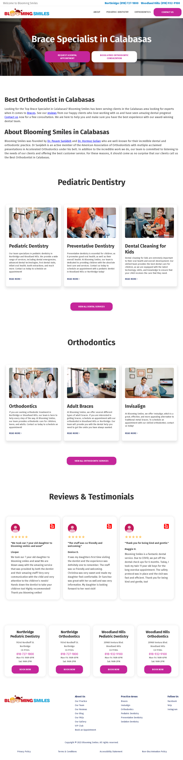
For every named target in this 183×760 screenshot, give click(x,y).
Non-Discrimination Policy (154, 751)
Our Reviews (81, 709)
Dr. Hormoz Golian (89, 141)
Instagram (172, 709)
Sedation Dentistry (130, 721)
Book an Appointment (85, 730)
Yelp (170, 705)
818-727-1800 (25, 653)
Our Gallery (80, 721)
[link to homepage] (24, 12)
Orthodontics (143, 12)
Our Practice (81, 701)
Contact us (11, 117)
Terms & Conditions (67, 751)
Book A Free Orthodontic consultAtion (114, 57)
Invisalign (125, 705)
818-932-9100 (114, 653)
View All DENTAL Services (91, 306)
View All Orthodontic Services (92, 461)
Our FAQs (79, 717)
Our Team (79, 705)
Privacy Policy (24, 751)
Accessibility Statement (111, 751)
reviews (52, 113)
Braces (31, 113)
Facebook (172, 701)
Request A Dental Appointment (67, 57)
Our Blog (79, 713)
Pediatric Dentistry (117, 12)
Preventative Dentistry (132, 717)
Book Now (25, 669)
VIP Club (79, 726)
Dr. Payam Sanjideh (59, 141)
